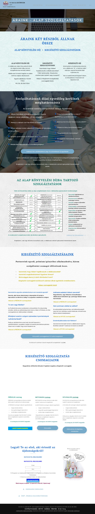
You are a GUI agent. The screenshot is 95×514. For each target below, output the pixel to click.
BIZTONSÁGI (40, 397)
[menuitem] (40, 4)
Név (33, 469)
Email (33, 465)
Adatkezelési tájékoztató (22, 511)
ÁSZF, (65, 511)
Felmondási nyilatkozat (74, 511)
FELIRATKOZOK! (33, 480)
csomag (47, 397)
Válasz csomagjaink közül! (47, 285)
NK (71, 254)
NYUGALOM (67, 397)
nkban (30, 511)
